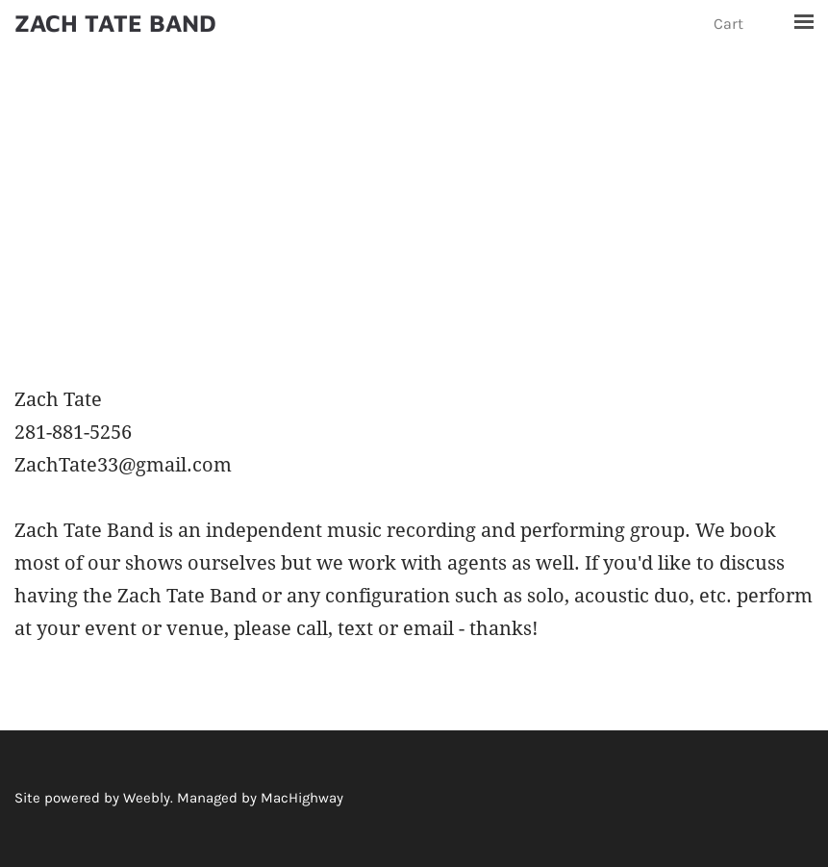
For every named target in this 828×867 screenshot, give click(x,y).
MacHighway (302, 797)
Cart (730, 23)
